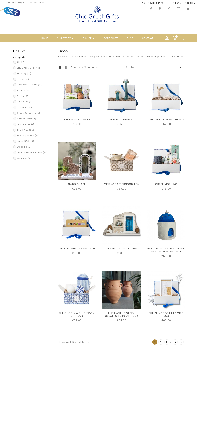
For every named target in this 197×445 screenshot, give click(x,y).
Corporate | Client (29, 84)
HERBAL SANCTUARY (77, 119)
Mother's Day (26, 118)
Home (44, 38)
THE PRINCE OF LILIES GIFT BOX (166, 314)
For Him (23, 96)
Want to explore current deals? (27, 2)
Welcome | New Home (32, 152)
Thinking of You (28, 135)
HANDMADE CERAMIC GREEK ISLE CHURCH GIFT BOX (166, 250)
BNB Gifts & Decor (29, 67)
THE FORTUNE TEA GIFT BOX (77, 248)
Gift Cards (25, 101)
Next (181, 342)
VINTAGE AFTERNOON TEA (121, 184)
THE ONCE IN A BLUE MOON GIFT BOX (77, 314)
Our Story (65, 38)
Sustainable (25, 124)
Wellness (24, 158)
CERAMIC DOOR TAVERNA (122, 248)
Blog (130, 38)
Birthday (24, 73)
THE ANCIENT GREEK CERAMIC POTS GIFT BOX (121, 314)
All (21, 62)
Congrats (24, 79)
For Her (24, 90)
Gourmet (24, 107)
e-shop (89, 38)
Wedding (24, 146)
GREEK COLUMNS (121, 119)
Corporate (111, 38)
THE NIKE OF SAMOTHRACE (166, 119)
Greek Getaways (28, 113)
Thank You (25, 130)
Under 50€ (25, 141)
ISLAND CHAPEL (77, 184)
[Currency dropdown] (177, 3)
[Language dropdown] (190, 3)
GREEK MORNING (166, 184)
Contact (147, 38)
